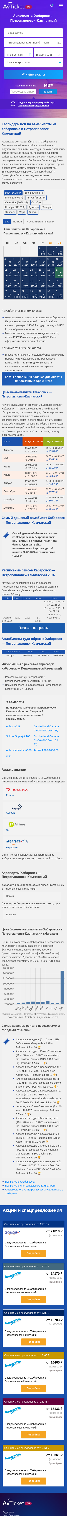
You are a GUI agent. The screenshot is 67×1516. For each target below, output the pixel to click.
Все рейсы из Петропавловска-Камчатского (30, 1185)
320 (8, 755)
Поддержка (8, 1512)
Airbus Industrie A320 (19, 750)
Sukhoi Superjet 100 (18, 736)
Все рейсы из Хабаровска (20, 1181)
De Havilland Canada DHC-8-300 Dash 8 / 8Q (46, 740)
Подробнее (33, 1253)
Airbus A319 (13, 726)
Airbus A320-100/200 (46, 750)
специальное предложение (33, 105)
